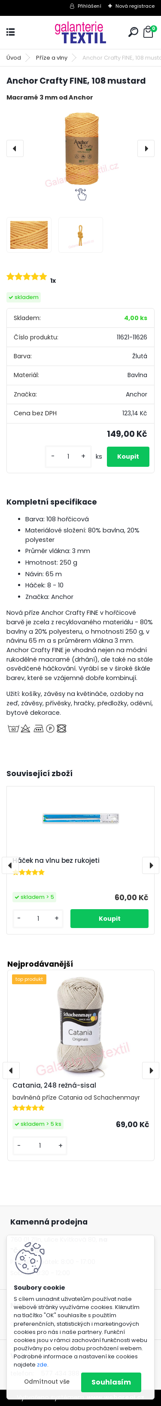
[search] (133, 32)
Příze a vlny (51, 58)
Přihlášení (89, 6)
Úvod (13, 58)
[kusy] (68, 456)
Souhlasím (111, 1382)
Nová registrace (135, 6)
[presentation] (15, 148)
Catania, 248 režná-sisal (54, 1085)
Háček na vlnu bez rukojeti (56, 860)
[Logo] (81, 32)
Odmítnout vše (47, 1382)
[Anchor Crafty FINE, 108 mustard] (80, 149)
